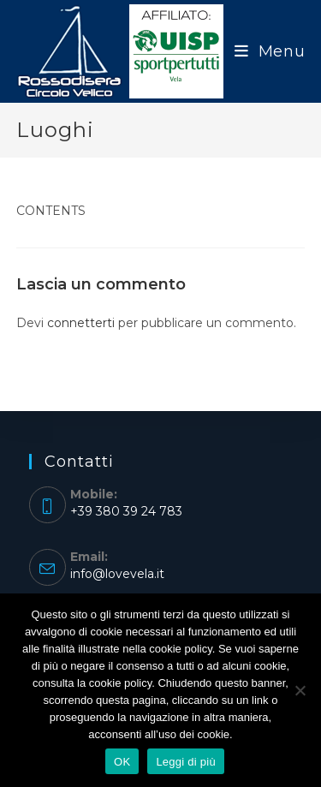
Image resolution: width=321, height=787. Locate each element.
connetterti (81, 323)
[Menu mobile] (270, 51)
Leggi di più (186, 761)
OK (122, 761)
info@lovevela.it (117, 573)
